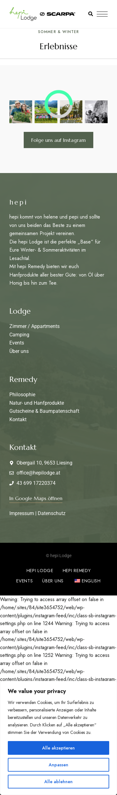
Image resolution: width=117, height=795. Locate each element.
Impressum (21, 513)
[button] (35, 498)
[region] (58, 738)
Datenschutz (52, 513)
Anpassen (58, 765)
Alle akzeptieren (58, 748)
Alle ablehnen (58, 781)
